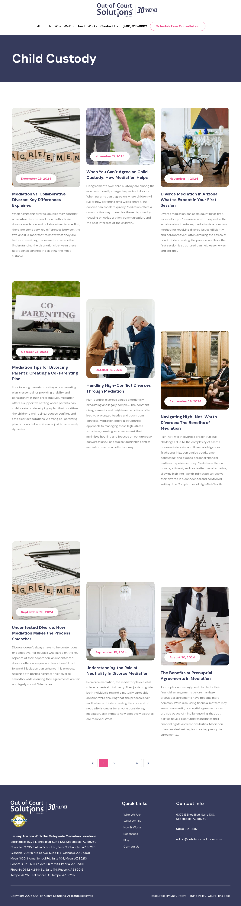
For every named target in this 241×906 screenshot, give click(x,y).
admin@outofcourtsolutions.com (199, 839)
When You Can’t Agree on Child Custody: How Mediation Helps (117, 176)
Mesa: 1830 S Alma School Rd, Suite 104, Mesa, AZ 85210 (49, 858)
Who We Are (132, 815)
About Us (44, 26)
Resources (131, 834)
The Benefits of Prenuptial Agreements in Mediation (186, 675)
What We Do (64, 26)
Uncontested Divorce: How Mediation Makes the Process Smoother (41, 678)
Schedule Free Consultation (177, 26)
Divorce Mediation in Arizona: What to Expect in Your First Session (190, 207)
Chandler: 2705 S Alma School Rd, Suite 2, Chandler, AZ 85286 (53, 847)
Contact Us (109, 26)
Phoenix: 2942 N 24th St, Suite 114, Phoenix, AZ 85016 (47, 870)
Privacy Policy (176, 896)
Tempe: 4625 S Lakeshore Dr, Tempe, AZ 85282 (43, 875)
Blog (126, 840)
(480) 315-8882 (135, 26)
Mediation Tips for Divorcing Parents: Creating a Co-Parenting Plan (45, 518)
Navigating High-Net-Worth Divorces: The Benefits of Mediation (189, 518)
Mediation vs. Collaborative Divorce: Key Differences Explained (39, 199)
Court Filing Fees (219, 896)
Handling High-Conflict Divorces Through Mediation (118, 516)
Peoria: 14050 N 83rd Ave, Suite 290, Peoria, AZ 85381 (47, 864)
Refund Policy (197, 896)
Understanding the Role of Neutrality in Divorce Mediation (117, 675)
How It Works (87, 26)
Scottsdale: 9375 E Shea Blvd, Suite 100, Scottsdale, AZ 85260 (54, 842)
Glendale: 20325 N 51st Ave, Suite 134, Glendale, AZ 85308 (50, 853)
